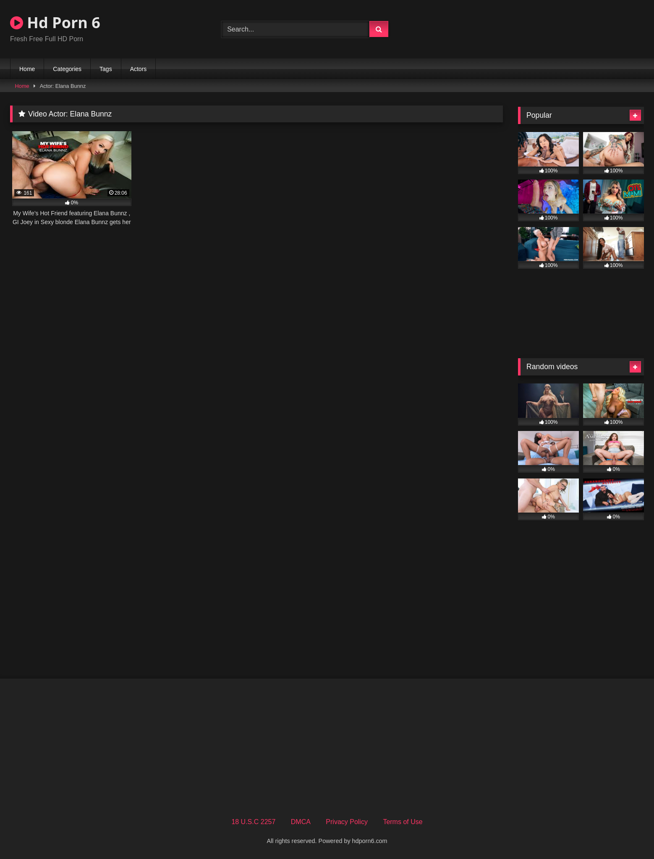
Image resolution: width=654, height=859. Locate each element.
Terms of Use (402, 821)
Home (27, 69)
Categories (67, 69)
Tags (105, 69)
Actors (138, 69)
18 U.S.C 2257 (253, 821)
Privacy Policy (347, 821)
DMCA (301, 821)
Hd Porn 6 (55, 22)
